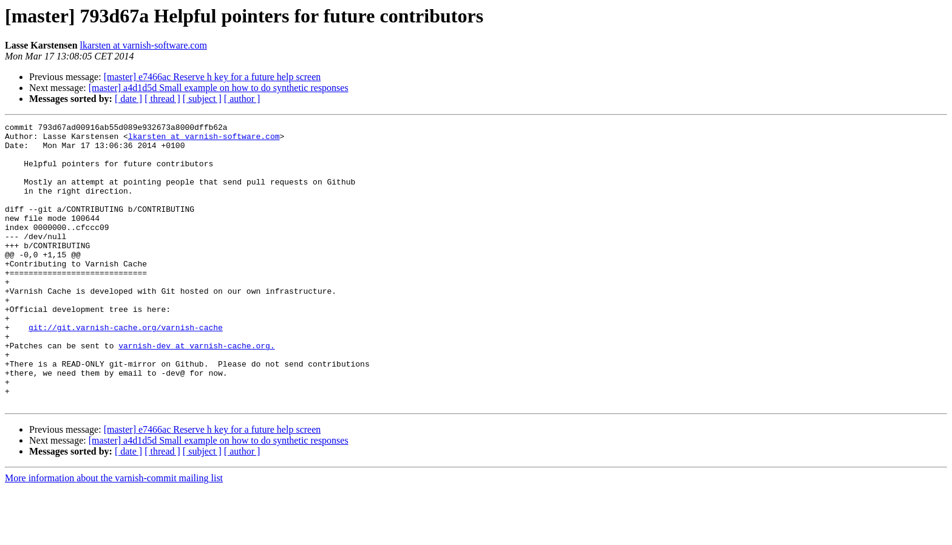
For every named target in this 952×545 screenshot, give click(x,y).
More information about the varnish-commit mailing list (114, 534)
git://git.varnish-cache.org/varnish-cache (126, 369)
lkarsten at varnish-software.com (143, 45)
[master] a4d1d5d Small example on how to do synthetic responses (218, 88)
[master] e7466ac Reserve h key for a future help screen (212, 77)
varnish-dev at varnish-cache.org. (196, 390)
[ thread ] (162, 98)
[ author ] (242, 98)
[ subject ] (202, 98)
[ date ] (128, 98)
